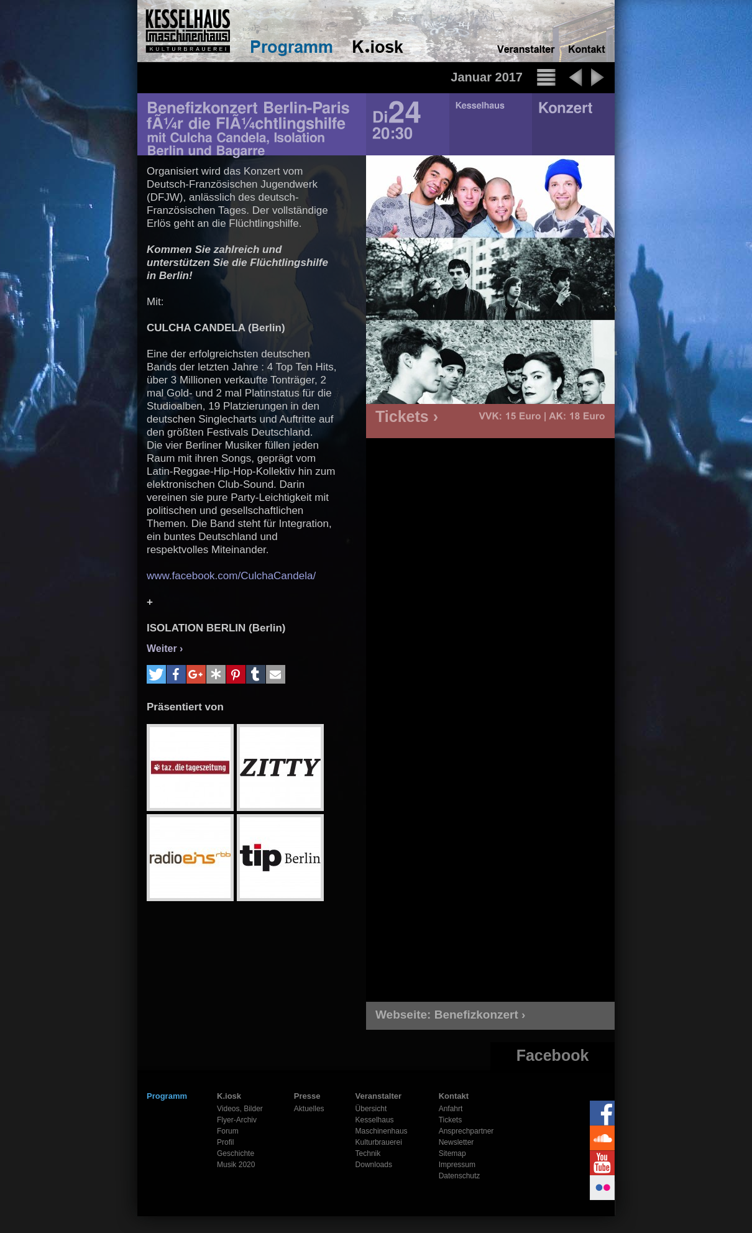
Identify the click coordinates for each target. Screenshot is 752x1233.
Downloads (373, 1164)
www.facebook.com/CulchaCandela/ (231, 576)
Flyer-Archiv (237, 1120)
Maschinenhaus (381, 1131)
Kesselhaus (374, 1120)
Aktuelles (309, 1108)
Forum (228, 1131)
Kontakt (454, 1096)
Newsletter (456, 1142)
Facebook (552, 1055)
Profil (225, 1142)
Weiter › (165, 648)
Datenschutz (459, 1175)
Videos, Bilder (240, 1108)
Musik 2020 (236, 1164)
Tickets (450, 1120)
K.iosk (229, 1096)
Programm (167, 1096)
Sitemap (452, 1153)
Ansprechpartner (466, 1131)
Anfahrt (451, 1108)
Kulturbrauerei (378, 1142)
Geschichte (235, 1153)
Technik (368, 1153)
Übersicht (371, 1108)
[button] (156, 674)
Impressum (457, 1164)
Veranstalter (378, 1096)
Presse (307, 1096)
